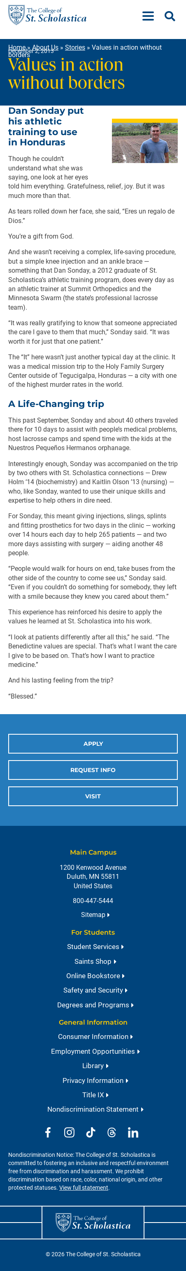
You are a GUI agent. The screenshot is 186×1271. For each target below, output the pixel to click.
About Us (45, 47)
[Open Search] (170, 16)
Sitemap (93, 915)
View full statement (83, 1187)
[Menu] (151, 14)
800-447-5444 (93, 901)
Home (17, 47)
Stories (75, 47)
